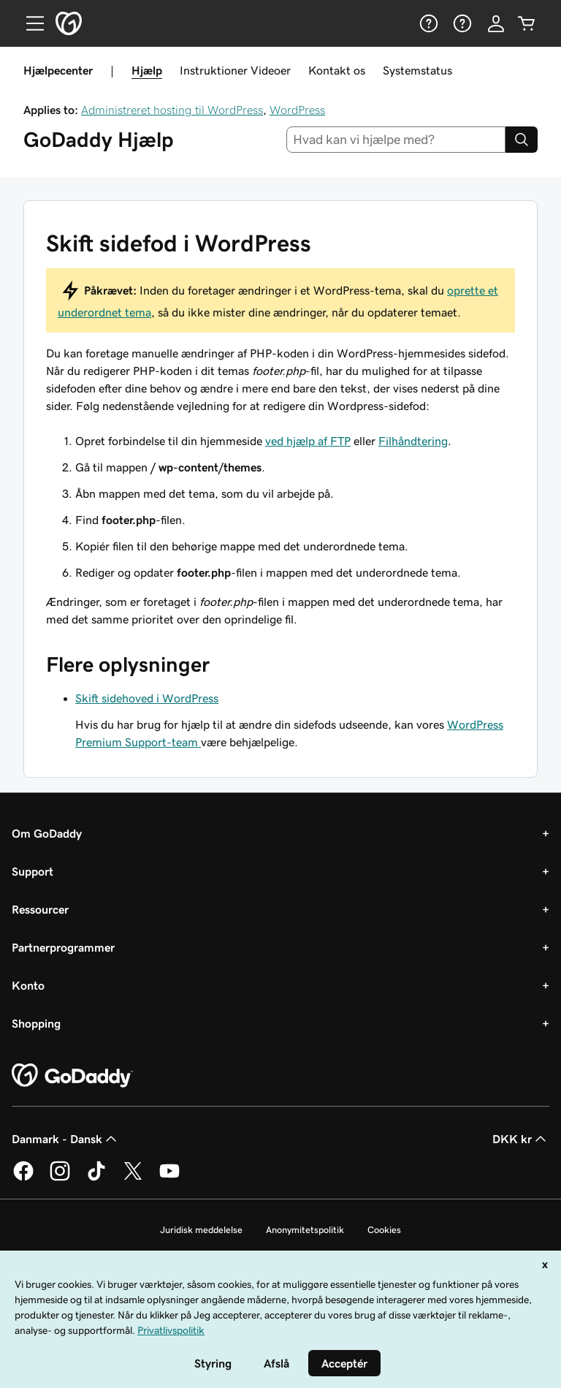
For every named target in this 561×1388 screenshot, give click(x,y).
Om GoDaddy (47, 833)
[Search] (521, 139)
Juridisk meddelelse (201, 1230)
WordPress (297, 109)
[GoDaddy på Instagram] (60, 1178)
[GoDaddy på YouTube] (169, 1178)
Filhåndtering (413, 441)
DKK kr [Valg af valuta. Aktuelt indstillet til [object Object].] (520, 1139)
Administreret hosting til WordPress (172, 109)
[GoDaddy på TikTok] (96, 1178)
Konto (28, 985)
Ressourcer (40, 909)
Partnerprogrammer (63, 947)
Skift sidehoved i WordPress (146, 698)
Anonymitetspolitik (305, 1230)
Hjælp (146, 70)
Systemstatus (417, 70)
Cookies (384, 1230)
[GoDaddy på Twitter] (133, 1178)
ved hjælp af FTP (308, 441)
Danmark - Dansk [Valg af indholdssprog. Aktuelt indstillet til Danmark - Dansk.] (66, 1139)
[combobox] (396, 139)
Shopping (36, 1023)
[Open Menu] (29, 23)
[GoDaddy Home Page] (72, 1075)
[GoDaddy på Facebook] (23, 1178)
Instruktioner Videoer (235, 70)
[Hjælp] (427, 23)
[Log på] (496, 23)
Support (32, 871)
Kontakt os (336, 70)
